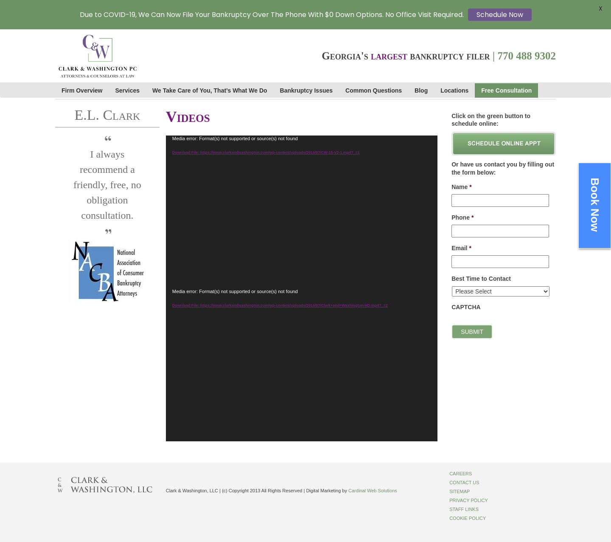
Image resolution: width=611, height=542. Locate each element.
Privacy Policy (468, 500)
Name (461, 186)
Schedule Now (499, 15)
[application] (301, 212)
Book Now (594, 204)
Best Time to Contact (481, 278)
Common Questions (373, 90)
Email (461, 248)
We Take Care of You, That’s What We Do (209, 90)
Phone (462, 217)
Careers (460, 473)
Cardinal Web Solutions (372, 490)
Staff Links (464, 509)
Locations (454, 90)
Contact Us (464, 482)
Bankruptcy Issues (306, 90)
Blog (421, 90)
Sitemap (459, 491)
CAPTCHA (465, 307)
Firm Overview (82, 90)
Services (127, 90)
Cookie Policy (467, 518)
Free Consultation (506, 90)
